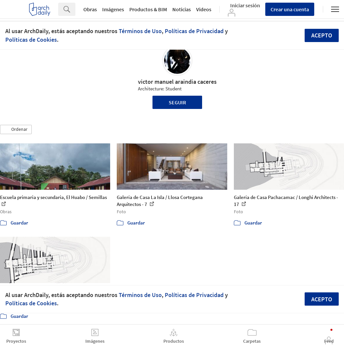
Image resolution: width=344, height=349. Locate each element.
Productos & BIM (148, 9)
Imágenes (113, 9)
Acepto (321, 35)
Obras (90, 9)
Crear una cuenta (290, 9)
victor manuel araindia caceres (177, 81)
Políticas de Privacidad (194, 31)
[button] (16, 129)
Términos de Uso (140, 31)
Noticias (181, 9)
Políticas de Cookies (31, 39)
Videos (203, 9)
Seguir (177, 102)
